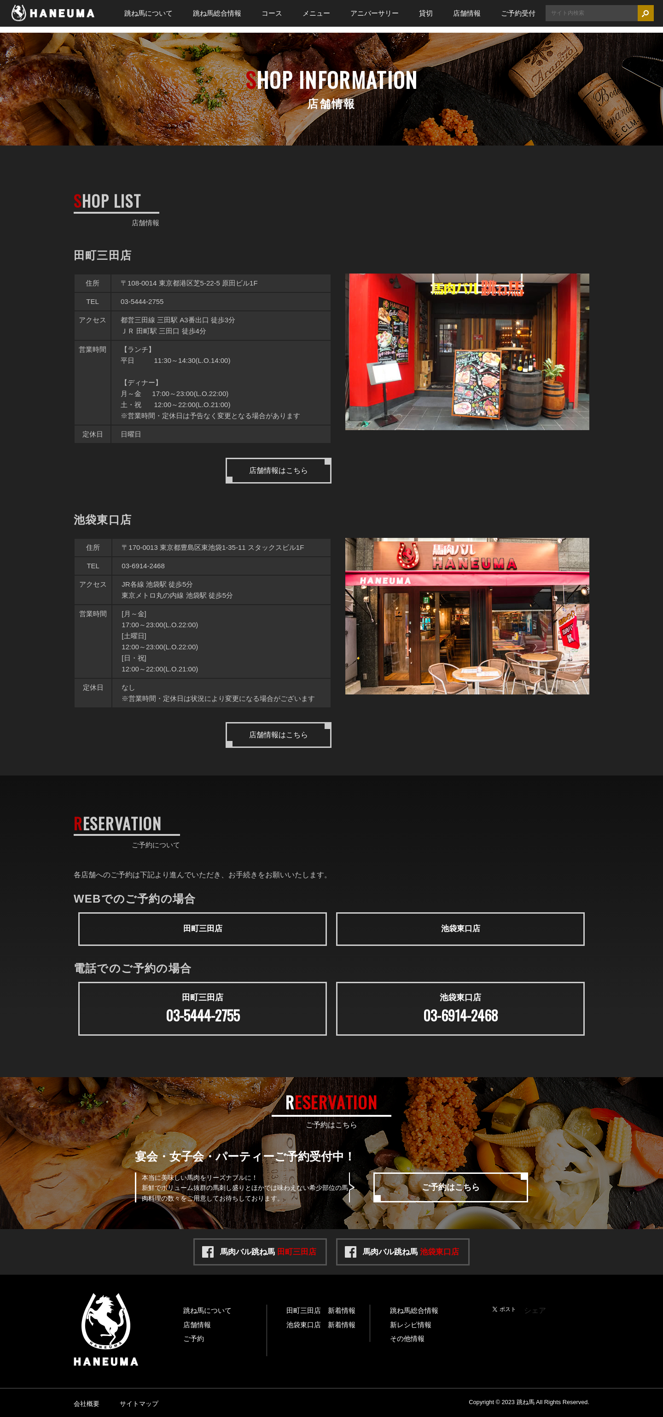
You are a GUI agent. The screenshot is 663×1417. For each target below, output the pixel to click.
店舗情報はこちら (278, 470)
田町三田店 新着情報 (320, 1308)
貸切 (426, 13)
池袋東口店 (460, 928)
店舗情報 (467, 13)
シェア (535, 1308)
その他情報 (407, 1337)
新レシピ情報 (410, 1323)
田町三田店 (202, 928)
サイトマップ (139, 1401)
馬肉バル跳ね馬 (268, 1250)
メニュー (316, 13)
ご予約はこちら (451, 1185)
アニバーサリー (374, 13)
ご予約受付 (518, 13)
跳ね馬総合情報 (217, 13)
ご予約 (193, 1337)
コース (272, 13)
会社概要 (86, 1401)
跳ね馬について (148, 13)
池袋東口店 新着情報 (320, 1323)
